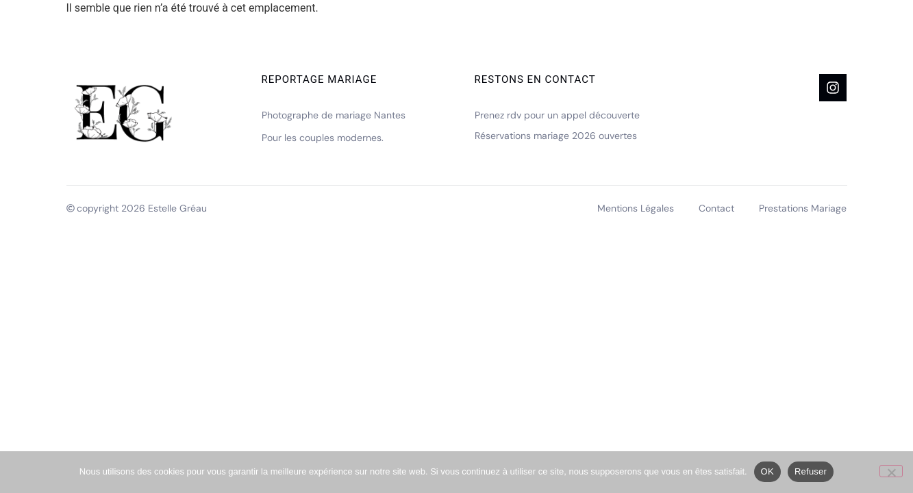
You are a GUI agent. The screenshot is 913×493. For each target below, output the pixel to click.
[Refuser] (891, 471)
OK (767, 471)
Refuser (811, 471)
